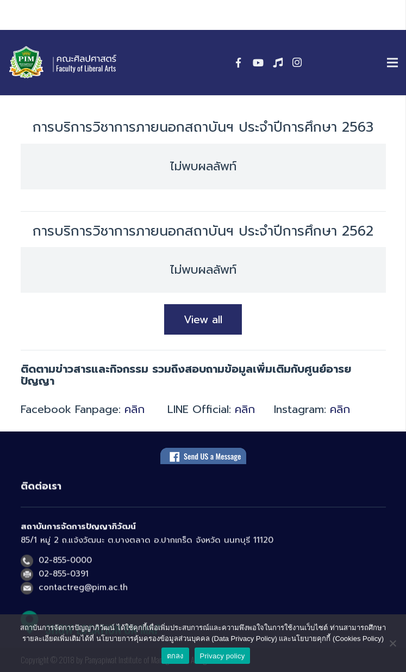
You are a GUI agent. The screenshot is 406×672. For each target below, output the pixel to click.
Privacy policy (222, 656)
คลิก (134, 409)
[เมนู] (392, 62)
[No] (392, 643)
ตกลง (175, 656)
